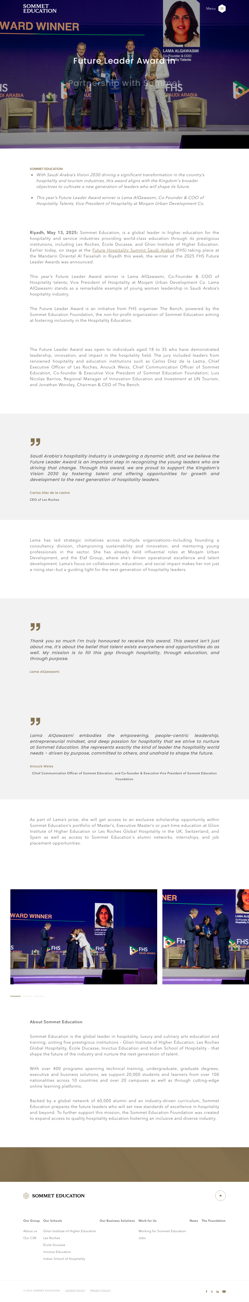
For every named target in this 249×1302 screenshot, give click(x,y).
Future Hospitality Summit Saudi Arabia (133, 250)
